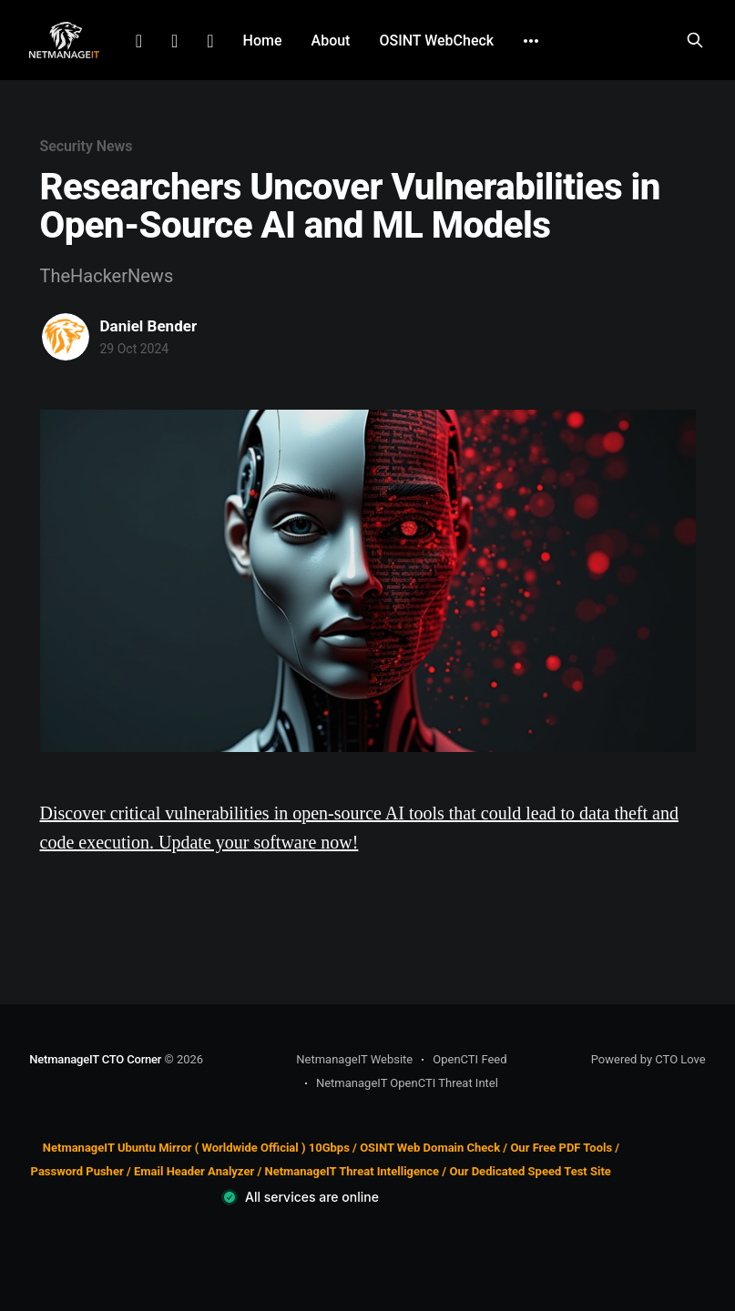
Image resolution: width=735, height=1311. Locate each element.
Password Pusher (77, 1171)
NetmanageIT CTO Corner (95, 1059)
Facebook (174, 40)
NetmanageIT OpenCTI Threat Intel (407, 1083)
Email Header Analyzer (194, 1171)
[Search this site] (694, 40)
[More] (531, 41)
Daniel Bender (149, 326)
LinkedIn (139, 40)
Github (210, 40)
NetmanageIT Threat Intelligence (351, 1171)
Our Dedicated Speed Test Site (529, 1171)
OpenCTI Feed (469, 1059)
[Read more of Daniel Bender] (65, 336)
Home (262, 40)
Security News (86, 146)
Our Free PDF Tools (561, 1147)
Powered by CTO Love (648, 1059)
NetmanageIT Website (354, 1059)
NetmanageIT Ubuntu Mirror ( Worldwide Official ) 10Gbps (196, 1147)
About (331, 40)
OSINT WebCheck (436, 40)
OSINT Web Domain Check (430, 1147)
